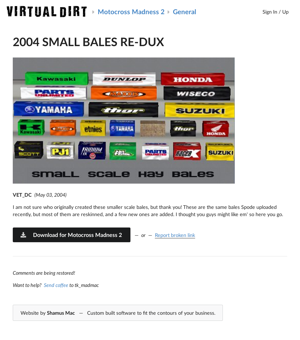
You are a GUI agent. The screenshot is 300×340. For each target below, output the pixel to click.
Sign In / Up (276, 12)
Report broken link (175, 235)
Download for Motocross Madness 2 (71, 234)
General (184, 12)
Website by (118, 313)
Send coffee (56, 285)
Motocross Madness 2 (131, 12)
